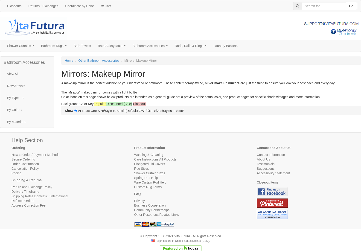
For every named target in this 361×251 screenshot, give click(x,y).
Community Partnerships (151, 210)
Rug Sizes (141, 168)
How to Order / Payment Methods (35, 155)
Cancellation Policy (25, 168)
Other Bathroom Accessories (98, 60)
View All (12, 74)
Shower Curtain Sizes (149, 173)
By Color (15, 111)
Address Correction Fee (29, 205)
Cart (106, 6)
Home (69, 60)
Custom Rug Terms (148, 187)
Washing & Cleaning (148, 155)
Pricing (16, 173)
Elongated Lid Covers (149, 164)
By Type (16, 99)
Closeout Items (267, 182)
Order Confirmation (25, 164)
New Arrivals (16, 86)
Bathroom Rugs (55, 47)
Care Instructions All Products (155, 159)
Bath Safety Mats (112, 47)
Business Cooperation (150, 205)
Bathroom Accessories (151, 47)
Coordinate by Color (79, 6)
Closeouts (14, 6)
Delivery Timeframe (25, 191)
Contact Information (271, 155)
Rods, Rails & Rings (191, 47)
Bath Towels (82, 46)
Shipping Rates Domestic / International (40, 196)
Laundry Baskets (225, 46)
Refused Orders (23, 201)
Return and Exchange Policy (32, 187)
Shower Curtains (21, 47)
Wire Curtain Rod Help (150, 182)
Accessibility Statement (273, 173)
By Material (17, 123)
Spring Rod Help (146, 178)
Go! (351, 6)
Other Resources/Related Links (156, 214)
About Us (263, 159)
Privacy (139, 201)
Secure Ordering (23, 159)
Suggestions (265, 168)
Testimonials (265, 164)
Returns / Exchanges (43, 6)
